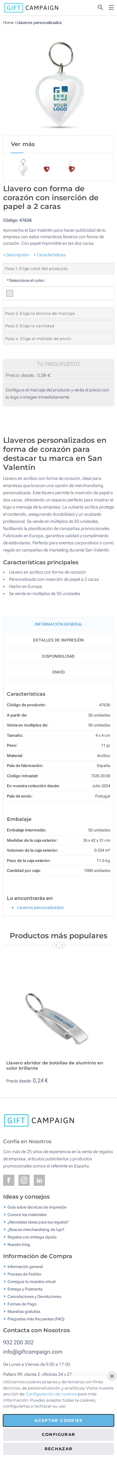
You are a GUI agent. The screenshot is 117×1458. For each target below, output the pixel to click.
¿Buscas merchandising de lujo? (35, 1229)
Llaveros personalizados (39, 22)
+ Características (50, 254)
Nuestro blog (18, 1244)
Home (8, 22)
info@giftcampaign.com (32, 1351)
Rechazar (59, 1448)
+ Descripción (16, 254)
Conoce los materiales (26, 1214)
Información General (59, 624)
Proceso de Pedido (24, 1273)
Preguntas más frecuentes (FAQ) (35, 1318)
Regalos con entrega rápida (31, 1237)
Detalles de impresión (58, 640)
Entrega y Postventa (24, 1288)
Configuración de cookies (51, 1393)
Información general (25, 1266)
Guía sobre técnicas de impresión (36, 1207)
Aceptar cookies (58, 1420)
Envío (58, 672)
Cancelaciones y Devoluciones (34, 1296)
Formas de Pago (22, 1303)
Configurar (59, 1434)
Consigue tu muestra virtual (31, 1281)
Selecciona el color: (25, 280)
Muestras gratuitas (23, 1311)
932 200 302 (18, 1342)
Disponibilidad (58, 656)
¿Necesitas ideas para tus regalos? (38, 1222)
